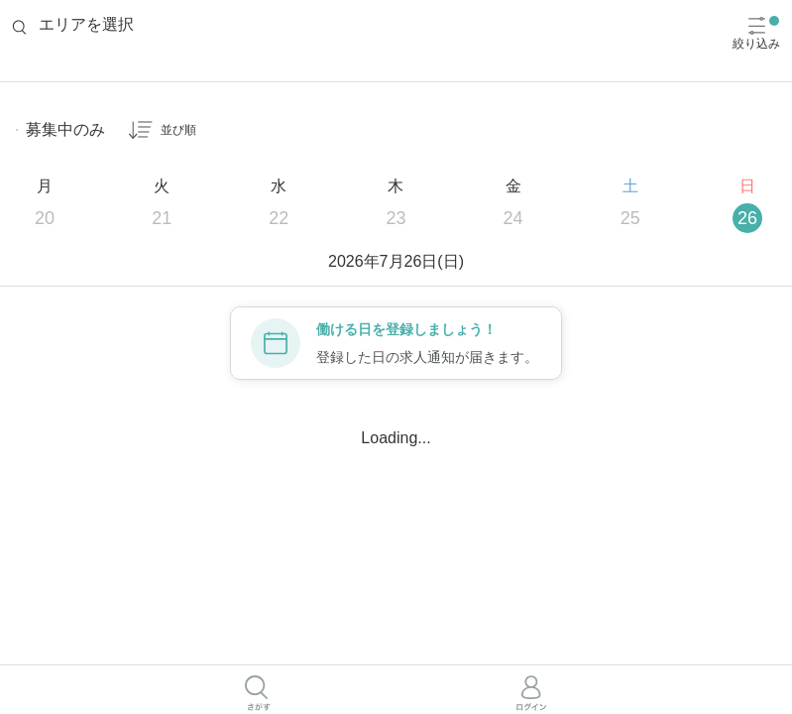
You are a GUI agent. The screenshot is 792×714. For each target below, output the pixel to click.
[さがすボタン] (258, 693)
